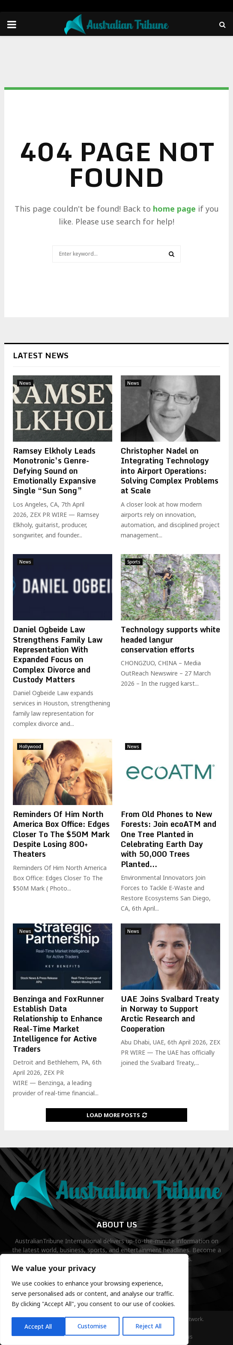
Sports (133, 562)
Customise (39, 1326)
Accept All (151, 1326)
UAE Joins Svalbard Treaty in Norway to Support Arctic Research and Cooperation (170, 1013)
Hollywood (30, 746)
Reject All (95, 1326)
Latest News (41, 355)
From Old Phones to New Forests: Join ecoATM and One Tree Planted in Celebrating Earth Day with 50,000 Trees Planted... (168, 839)
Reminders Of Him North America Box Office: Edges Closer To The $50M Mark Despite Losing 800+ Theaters (61, 834)
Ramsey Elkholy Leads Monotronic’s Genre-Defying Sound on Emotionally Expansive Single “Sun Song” (54, 470)
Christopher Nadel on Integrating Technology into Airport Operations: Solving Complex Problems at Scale (169, 470)
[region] (94, 1300)
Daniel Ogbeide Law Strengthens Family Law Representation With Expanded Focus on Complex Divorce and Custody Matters (57, 654)
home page (174, 209)
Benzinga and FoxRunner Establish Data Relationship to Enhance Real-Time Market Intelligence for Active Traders (58, 1023)
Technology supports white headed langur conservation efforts (170, 639)
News (25, 383)
